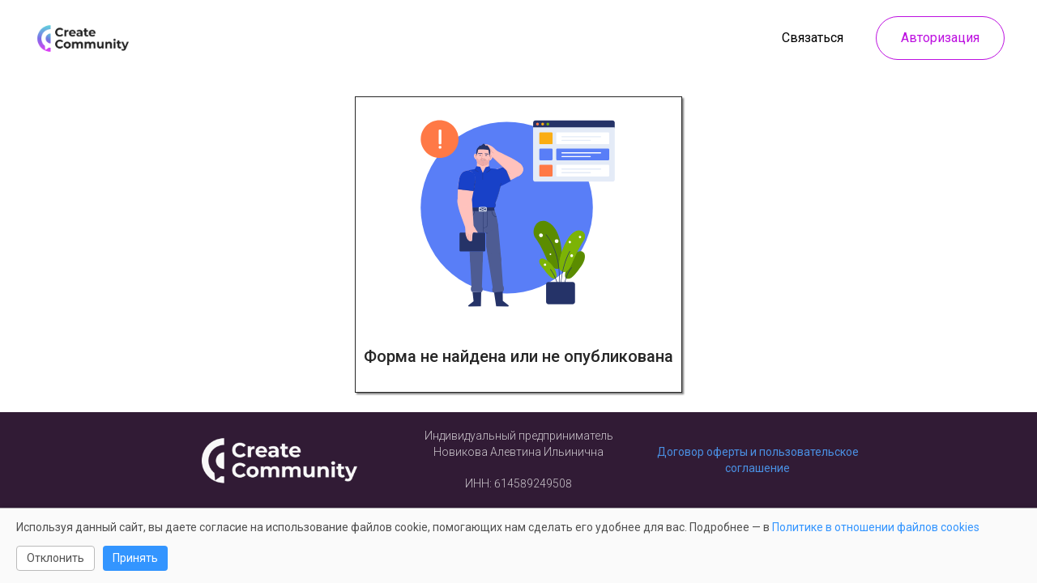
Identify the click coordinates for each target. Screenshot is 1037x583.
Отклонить (55, 557)
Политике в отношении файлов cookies (875, 527)
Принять (135, 557)
